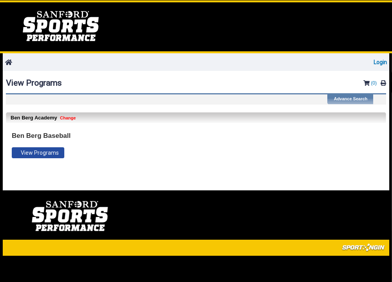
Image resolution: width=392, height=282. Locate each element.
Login (380, 62)
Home (61, 26)
